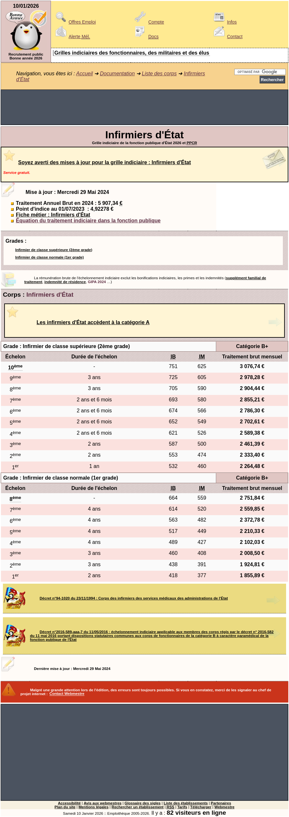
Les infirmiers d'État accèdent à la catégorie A (93, 322)
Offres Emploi (74, 22)
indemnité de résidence (65, 282)
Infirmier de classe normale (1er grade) (49, 257)
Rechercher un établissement (138, 807)
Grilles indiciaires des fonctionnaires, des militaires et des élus (131, 53)
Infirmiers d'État (50, 294)
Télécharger (200, 807)
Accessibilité (69, 803)
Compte (148, 22)
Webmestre (225, 807)
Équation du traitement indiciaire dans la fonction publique (88, 220)
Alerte (71, 36)
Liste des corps (159, 73)
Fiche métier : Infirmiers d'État (53, 215)
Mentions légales (94, 807)
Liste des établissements (186, 803)
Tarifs (182, 807)
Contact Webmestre (67, 694)
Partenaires (221, 803)
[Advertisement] (144, 107)
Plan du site (65, 807)
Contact (226, 36)
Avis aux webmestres (103, 803)
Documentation (117, 73)
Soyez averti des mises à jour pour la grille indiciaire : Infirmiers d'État (104, 162)
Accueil (84, 73)
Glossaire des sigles (143, 803)
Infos (224, 22)
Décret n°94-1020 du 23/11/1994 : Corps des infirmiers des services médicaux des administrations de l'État (134, 598)
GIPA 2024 (97, 282)
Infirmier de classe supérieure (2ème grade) (53, 250)
